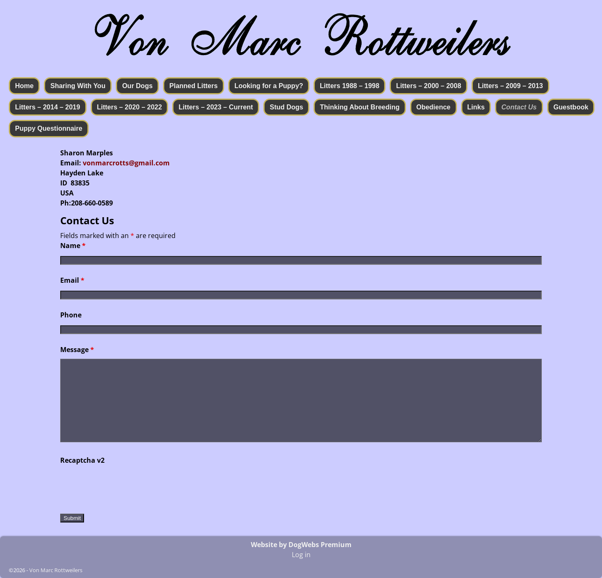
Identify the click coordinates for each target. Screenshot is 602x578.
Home (24, 85)
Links (476, 107)
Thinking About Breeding (360, 107)
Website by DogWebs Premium (301, 544)
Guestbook (571, 107)
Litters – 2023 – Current (216, 107)
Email (72, 280)
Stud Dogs (286, 107)
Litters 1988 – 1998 (349, 85)
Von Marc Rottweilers (55, 570)
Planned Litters (193, 85)
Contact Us (518, 107)
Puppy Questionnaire (48, 128)
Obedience (433, 107)
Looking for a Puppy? (269, 85)
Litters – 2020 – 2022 (129, 107)
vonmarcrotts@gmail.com (126, 162)
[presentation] (123, 485)
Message (77, 349)
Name (73, 245)
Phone (71, 314)
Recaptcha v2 (82, 460)
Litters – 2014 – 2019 (47, 107)
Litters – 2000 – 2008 (428, 85)
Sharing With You (77, 85)
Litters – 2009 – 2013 (510, 85)
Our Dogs (137, 85)
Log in (301, 554)
